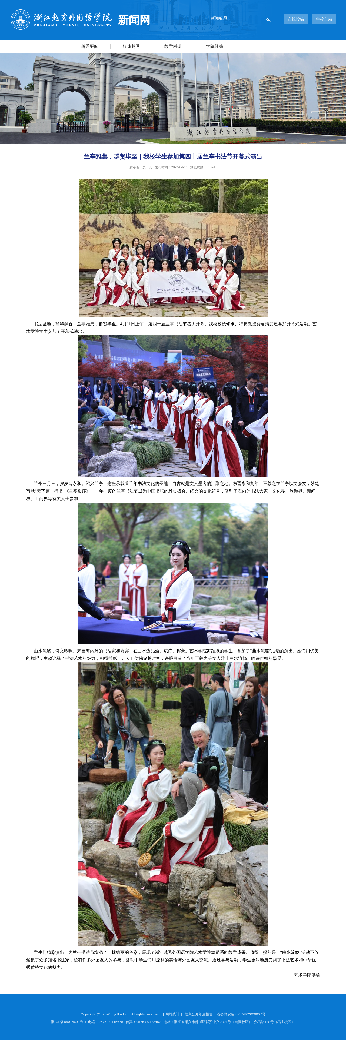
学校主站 (324, 19)
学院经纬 (214, 46)
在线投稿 (296, 19)
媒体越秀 (131, 46)
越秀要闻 (89, 46)
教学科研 (173, 46)
